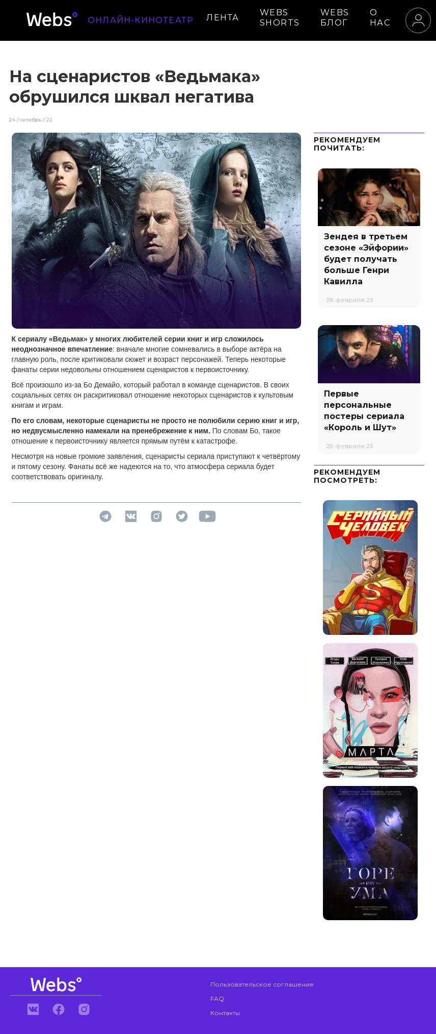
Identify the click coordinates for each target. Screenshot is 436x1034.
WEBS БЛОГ (334, 18)
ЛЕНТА (222, 17)
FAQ (217, 998)
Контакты (225, 1013)
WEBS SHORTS (280, 18)
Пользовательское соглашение (262, 984)
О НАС (380, 18)
